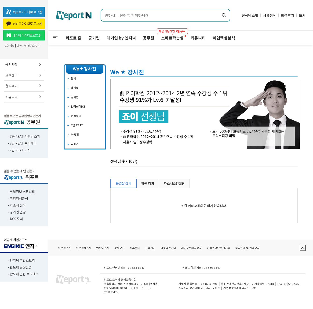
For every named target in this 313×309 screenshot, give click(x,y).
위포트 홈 (73, 38)
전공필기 (76, 116)
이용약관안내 (168, 248)
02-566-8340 (212, 267)
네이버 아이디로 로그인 (24, 35)
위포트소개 (64, 248)
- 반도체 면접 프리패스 (23, 274)
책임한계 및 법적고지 (247, 248)
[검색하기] (224, 15)
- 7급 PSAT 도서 (19, 150)
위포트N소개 (83, 248)
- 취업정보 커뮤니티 (21, 191)
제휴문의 (135, 248)
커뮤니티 (24, 97)
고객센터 (24, 75)
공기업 (94, 38)
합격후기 (24, 86)
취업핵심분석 (224, 38)
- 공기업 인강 (17, 212)
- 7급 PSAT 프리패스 (22, 143)
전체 (73, 78)
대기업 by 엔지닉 (121, 38)
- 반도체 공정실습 (20, 267)
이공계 (75, 134)
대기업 (75, 88)
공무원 (148, 38)
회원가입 (10, 45)
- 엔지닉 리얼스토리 (21, 260)
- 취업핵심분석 (18, 198)
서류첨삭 (269, 15)
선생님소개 (250, 15)
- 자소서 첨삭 (17, 205)
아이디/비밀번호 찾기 (28, 45)
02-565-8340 (136, 267)
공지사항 (24, 64)
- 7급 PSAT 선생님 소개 (24, 136)
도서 (302, 15)
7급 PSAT (77, 125)
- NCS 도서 (15, 218)
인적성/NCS (78, 106)
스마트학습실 (172, 36)
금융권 (75, 144)
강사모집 (119, 248)
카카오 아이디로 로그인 (24, 23)
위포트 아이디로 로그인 (24, 12)
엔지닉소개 (102, 248)
